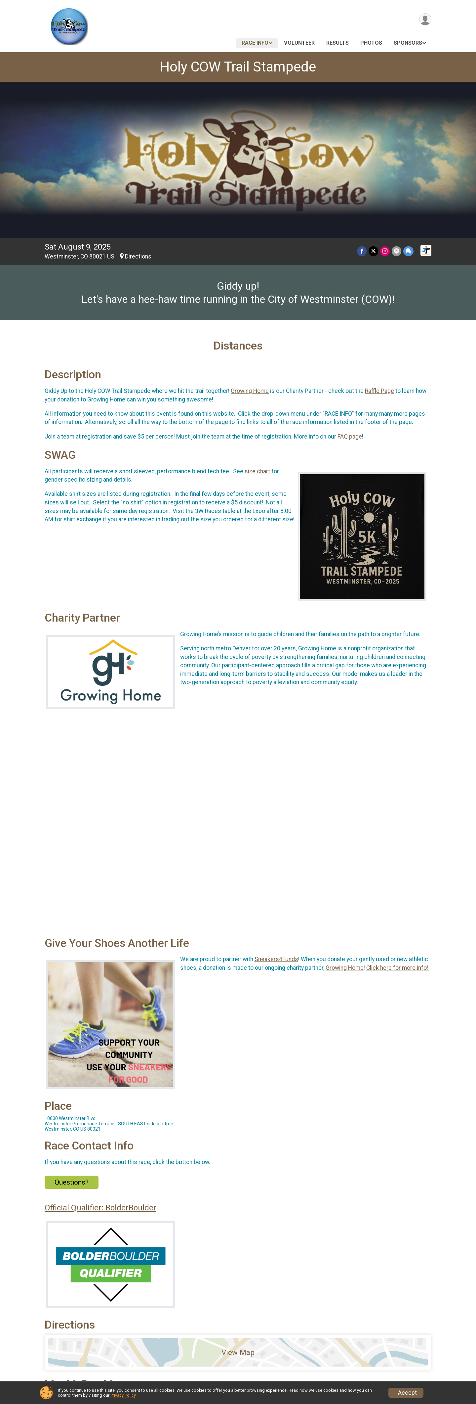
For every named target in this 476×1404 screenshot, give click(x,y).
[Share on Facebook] (362, 251)
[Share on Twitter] (373, 251)
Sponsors (408, 43)
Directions (138, 256)
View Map (238, 1352)
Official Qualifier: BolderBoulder (100, 1207)
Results (337, 43)
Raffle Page (379, 391)
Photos (371, 43)
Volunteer (299, 43)
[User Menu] (425, 19)
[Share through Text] (408, 251)
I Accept (406, 1392)
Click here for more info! (397, 967)
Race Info (255, 43)
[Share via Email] (396, 251)
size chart (258, 471)
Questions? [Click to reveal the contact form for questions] (72, 1182)
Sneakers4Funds (276, 959)
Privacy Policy (123, 1395)
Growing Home (250, 391)
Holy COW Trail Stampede (238, 67)
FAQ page (349, 436)
